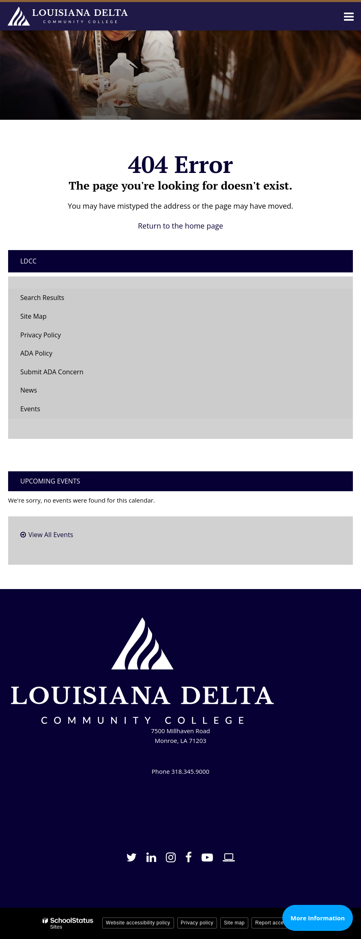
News (28, 390)
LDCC (28, 261)
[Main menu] (349, 16)
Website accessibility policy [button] (138, 923)
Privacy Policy (40, 334)
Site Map (33, 316)
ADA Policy (36, 353)
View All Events (50, 534)
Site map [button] (234, 923)
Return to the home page (180, 226)
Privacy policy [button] (197, 923)
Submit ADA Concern (52, 371)
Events (30, 408)
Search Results (42, 297)
